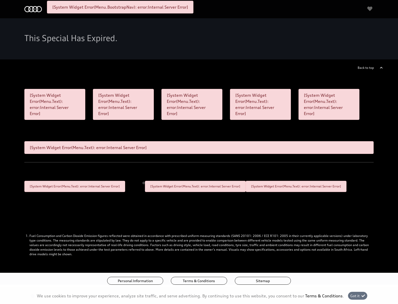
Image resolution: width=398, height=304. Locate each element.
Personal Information (135, 281)
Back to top (366, 68)
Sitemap (263, 281)
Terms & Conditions (199, 281)
